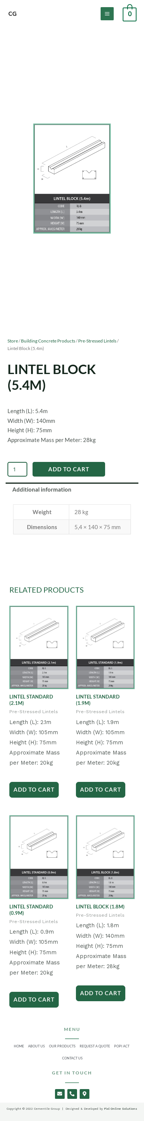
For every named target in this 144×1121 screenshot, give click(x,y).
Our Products (62, 1046)
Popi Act (121, 1046)
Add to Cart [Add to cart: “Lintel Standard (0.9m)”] (34, 999)
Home (19, 1046)
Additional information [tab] (41, 489)
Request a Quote (95, 1046)
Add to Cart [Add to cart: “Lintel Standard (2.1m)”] (34, 789)
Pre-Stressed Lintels (97, 341)
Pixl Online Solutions (120, 1108)
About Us (36, 1046)
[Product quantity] (17, 469)
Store (12, 341)
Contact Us (72, 1058)
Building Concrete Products (48, 341)
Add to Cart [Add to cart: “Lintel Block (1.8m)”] (100, 993)
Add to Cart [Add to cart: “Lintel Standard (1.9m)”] (100, 789)
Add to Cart (68, 469)
